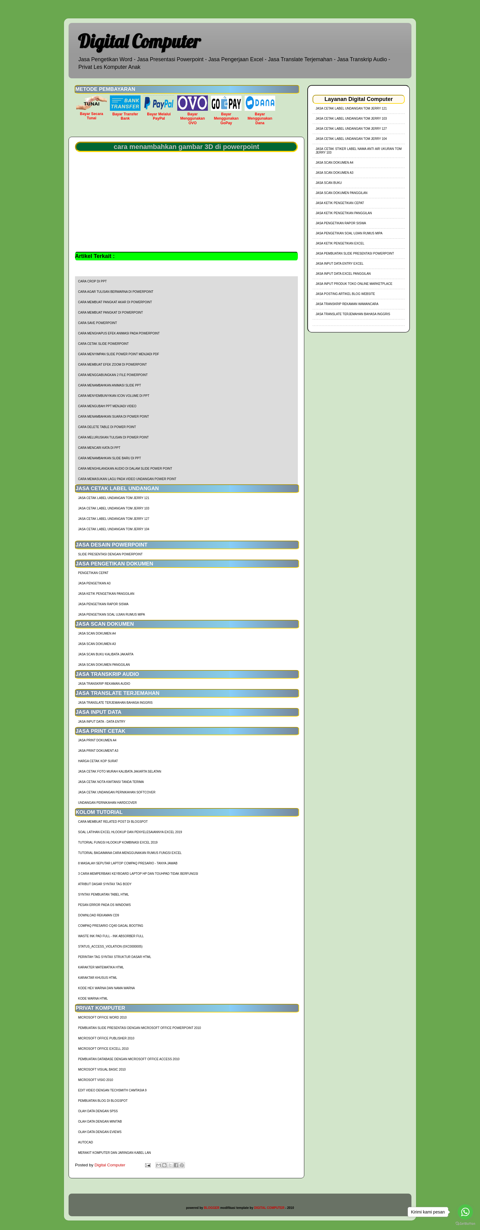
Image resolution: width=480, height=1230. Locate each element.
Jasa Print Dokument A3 (98, 750)
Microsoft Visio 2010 (95, 1080)
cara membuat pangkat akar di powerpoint (115, 302)
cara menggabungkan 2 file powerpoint (113, 375)
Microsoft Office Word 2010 (102, 1017)
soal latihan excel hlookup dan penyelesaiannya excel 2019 (130, 832)
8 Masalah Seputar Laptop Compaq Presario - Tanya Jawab (128, 863)
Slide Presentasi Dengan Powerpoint (110, 554)
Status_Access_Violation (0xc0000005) (110, 946)
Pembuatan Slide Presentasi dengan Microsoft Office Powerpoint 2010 (139, 1028)
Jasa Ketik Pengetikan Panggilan (106, 593)
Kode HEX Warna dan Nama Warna (106, 988)
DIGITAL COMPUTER (269, 1208)
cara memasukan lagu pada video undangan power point (127, 479)
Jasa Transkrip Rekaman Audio (104, 683)
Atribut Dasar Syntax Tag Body (105, 884)
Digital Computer (139, 41)
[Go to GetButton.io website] (465, 1224)
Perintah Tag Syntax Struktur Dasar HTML (114, 957)
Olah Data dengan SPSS (98, 1111)
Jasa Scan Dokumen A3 (97, 644)
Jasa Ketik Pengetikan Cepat (340, 203)
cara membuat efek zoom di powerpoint (112, 364)
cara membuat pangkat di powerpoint (110, 312)
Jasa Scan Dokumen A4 (97, 633)
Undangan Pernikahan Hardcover (107, 802)
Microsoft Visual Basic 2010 (102, 1069)
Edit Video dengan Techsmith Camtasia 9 (112, 1090)
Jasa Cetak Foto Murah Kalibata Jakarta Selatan (119, 771)
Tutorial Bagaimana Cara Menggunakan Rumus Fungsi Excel (130, 853)
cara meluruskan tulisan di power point (113, 437)
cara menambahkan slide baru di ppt (109, 458)
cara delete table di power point (107, 427)
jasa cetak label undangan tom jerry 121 (113, 498)
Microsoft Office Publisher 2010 (106, 1038)
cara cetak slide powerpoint (103, 343)
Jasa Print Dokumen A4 (97, 740)
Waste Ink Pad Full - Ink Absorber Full (111, 936)
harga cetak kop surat (98, 761)
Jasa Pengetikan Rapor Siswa (103, 604)
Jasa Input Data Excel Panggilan (343, 273)
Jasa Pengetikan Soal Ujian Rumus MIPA (111, 614)
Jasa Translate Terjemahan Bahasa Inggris (115, 702)
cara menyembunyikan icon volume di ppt (113, 395)
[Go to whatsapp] (465, 1212)
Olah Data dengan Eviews (100, 1132)
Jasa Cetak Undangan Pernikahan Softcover (117, 792)
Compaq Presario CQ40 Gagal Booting (110, 925)
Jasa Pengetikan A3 (94, 583)
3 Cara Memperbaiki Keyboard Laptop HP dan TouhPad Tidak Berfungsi (138, 873)
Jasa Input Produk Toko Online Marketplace (354, 283)
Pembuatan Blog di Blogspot (103, 1100)
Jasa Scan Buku (329, 182)
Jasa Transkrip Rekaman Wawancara (347, 304)
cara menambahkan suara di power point (113, 416)
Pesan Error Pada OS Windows (104, 905)
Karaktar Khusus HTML (97, 977)
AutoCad (85, 1142)
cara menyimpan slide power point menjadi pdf (118, 354)
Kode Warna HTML (93, 998)
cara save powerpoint (97, 323)
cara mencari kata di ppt (99, 447)
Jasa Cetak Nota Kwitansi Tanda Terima (111, 782)
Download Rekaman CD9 (98, 915)
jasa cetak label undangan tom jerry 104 (113, 529)
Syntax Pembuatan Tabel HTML (103, 894)
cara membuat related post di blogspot (113, 821)
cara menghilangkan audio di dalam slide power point (125, 468)
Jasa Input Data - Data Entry (101, 721)
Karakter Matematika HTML (101, 967)
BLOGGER (211, 1208)
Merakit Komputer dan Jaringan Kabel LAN (114, 1152)
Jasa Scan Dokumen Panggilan (104, 664)
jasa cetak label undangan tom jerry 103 (113, 508)
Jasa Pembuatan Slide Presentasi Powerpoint (355, 253)
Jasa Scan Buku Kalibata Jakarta (105, 654)
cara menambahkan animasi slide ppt (109, 385)
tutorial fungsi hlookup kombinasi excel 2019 (118, 842)
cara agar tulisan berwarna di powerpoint (115, 291)
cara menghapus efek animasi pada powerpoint (119, 333)
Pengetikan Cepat (93, 573)
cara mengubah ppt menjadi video (107, 406)
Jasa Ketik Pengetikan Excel (340, 243)
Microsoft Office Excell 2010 (103, 1048)
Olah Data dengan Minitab (100, 1121)
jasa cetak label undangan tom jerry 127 (113, 518)
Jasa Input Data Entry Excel (339, 263)
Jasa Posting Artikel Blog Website (345, 294)
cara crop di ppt (92, 281)
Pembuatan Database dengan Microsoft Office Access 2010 (128, 1059)
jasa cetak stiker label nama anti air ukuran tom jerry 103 (359, 150)
